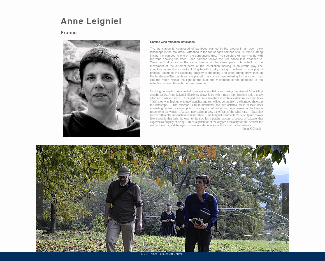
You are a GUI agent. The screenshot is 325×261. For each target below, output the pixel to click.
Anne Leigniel (91, 21)
